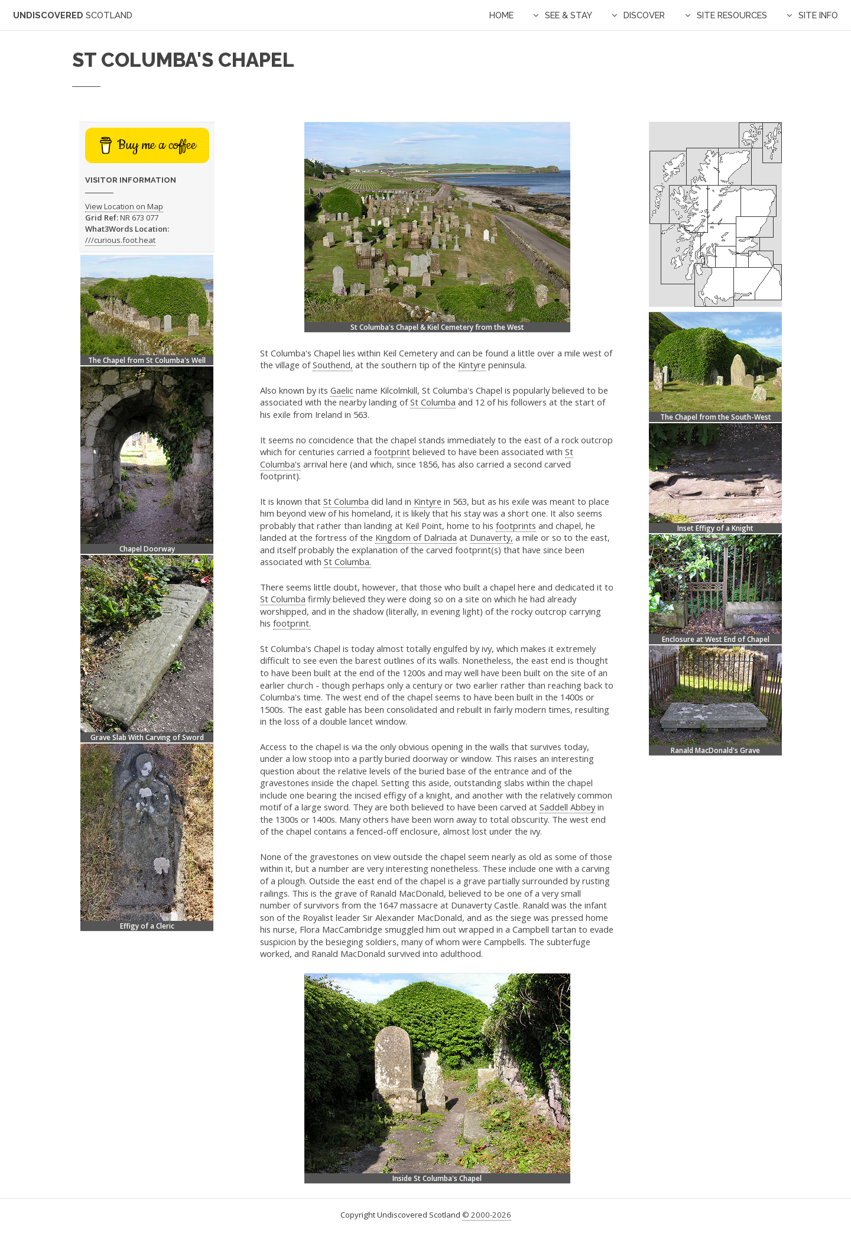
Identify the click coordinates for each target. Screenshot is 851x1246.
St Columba (433, 402)
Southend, (333, 365)
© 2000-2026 (486, 1214)
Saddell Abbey (567, 807)
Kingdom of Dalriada (416, 537)
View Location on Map (124, 206)
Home (501, 15)
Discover (644, 15)
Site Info (818, 15)
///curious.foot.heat (120, 240)
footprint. (292, 623)
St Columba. (347, 561)
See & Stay (568, 15)
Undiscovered (72, 15)
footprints (516, 525)
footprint (392, 451)
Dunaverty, (491, 537)
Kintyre (472, 365)
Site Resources (732, 15)
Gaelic (341, 390)
